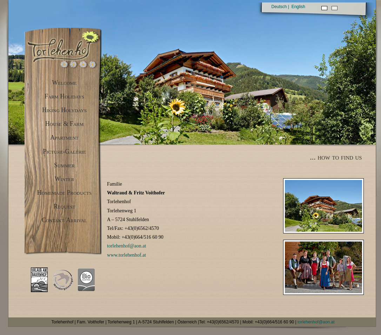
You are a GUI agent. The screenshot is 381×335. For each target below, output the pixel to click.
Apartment (64, 137)
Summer (64, 165)
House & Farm (64, 123)
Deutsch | (280, 6)
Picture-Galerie (64, 151)
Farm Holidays (64, 96)
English (298, 6)
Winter (64, 178)
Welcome (64, 82)
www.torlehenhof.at (126, 255)
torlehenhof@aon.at (126, 246)
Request (64, 206)
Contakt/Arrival (64, 220)
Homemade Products (64, 192)
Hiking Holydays (64, 110)
